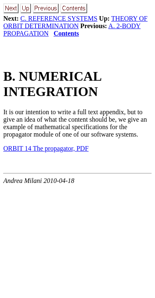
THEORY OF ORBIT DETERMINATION (75, 22)
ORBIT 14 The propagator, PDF (45, 148)
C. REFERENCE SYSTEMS (58, 18)
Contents (66, 33)
